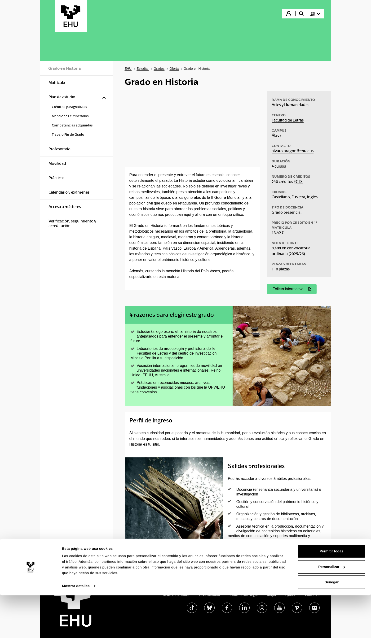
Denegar (331, 625)
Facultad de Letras (288, 120)
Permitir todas (332, 594)
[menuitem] (315, 13)
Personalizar (331, 609)
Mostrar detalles (76, 629)
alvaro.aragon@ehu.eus (293, 151)
